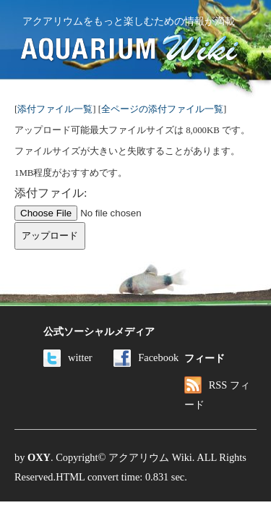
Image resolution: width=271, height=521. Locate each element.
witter (68, 357)
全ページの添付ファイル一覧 (162, 109)
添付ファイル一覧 (55, 109)
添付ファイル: (50, 193)
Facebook (145, 357)
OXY (39, 457)
